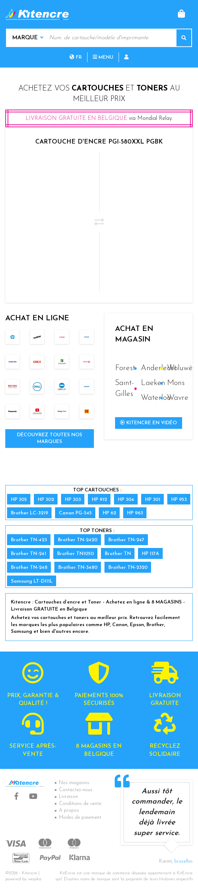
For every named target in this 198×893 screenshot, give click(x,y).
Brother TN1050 (75, 553)
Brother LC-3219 (29, 513)
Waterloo (156, 398)
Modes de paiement (80, 817)
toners (152, 88)
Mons (176, 383)
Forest (125, 368)
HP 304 (126, 499)
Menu (103, 57)
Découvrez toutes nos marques (49, 438)
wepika (34, 879)
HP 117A (150, 553)
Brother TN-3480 (77, 567)
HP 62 (109, 513)
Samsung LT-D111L (32, 581)
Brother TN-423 (29, 540)
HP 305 (19, 499)
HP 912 (99, 499)
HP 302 (46, 499)
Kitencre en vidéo (148, 423)
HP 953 (179, 499)
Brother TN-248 (29, 567)
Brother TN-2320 (128, 567)
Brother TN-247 (126, 540)
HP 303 (73, 499)
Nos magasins (74, 783)
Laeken (153, 383)
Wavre (177, 398)
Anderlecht (158, 368)
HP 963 (135, 513)
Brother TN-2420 (77, 540)
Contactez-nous (75, 790)
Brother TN (118, 553)
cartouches (98, 88)
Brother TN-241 (28, 553)
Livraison (68, 796)
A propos (69, 810)
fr (76, 57)
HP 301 (152, 499)
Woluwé (180, 368)
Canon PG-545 (75, 513)
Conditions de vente (80, 803)
